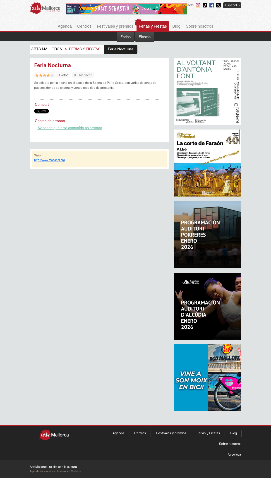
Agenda (65, 26)
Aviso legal (235, 454)
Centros (84, 26)
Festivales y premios (115, 26)
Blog (176, 26)
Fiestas (145, 37)
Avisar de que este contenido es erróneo (70, 128)
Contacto (187, 5)
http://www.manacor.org (49, 160)
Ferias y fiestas (85, 49)
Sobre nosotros (199, 26)
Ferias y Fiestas (153, 26)
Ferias (125, 37)
